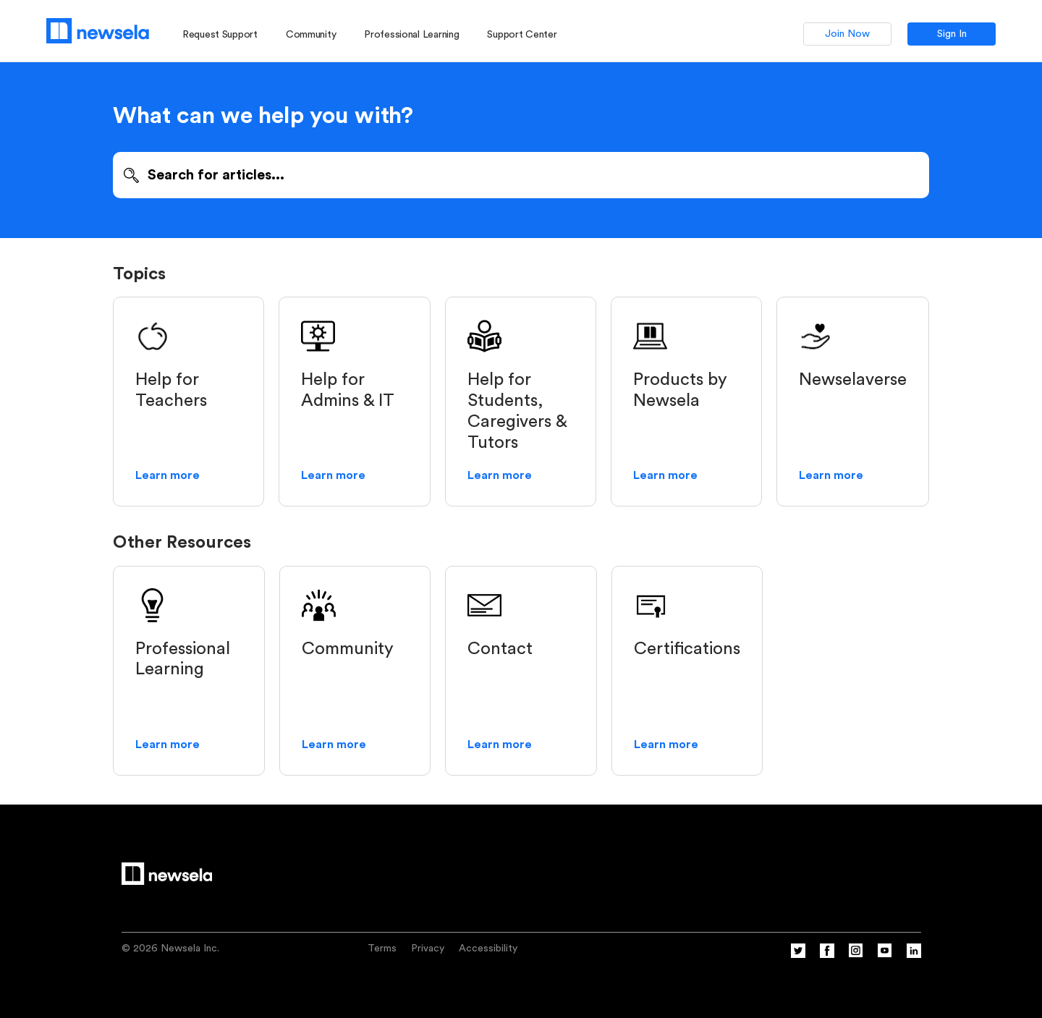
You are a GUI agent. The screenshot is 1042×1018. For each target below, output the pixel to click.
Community (311, 35)
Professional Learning (411, 35)
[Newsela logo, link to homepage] (97, 31)
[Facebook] (827, 955)
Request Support (220, 35)
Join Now (847, 34)
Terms (382, 948)
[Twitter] (798, 955)
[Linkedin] (914, 955)
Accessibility (488, 948)
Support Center (521, 35)
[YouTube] (885, 955)
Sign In (952, 34)
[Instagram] (856, 955)
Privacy (427, 948)
